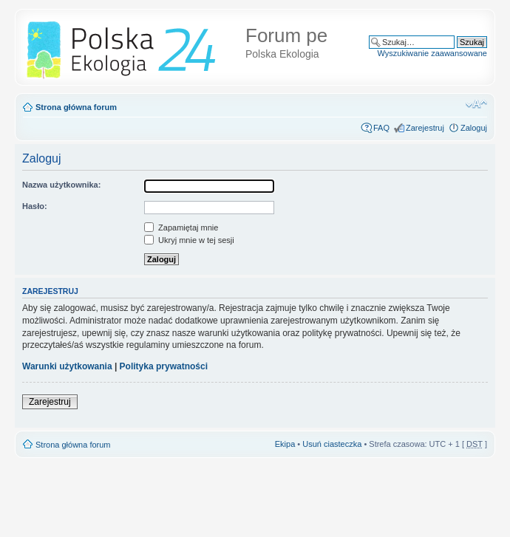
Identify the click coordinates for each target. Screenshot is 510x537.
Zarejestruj (425, 127)
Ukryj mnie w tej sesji (189, 240)
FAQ (381, 127)
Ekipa (285, 443)
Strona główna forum (76, 107)
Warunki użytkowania (67, 366)
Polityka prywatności (164, 366)
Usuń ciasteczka (331, 443)
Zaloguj (473, 127)
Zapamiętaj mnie (181, 227)
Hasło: (34, 206)
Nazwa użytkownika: (61, 184)
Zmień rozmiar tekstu (476, 104)
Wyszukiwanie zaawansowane (432, 53)
